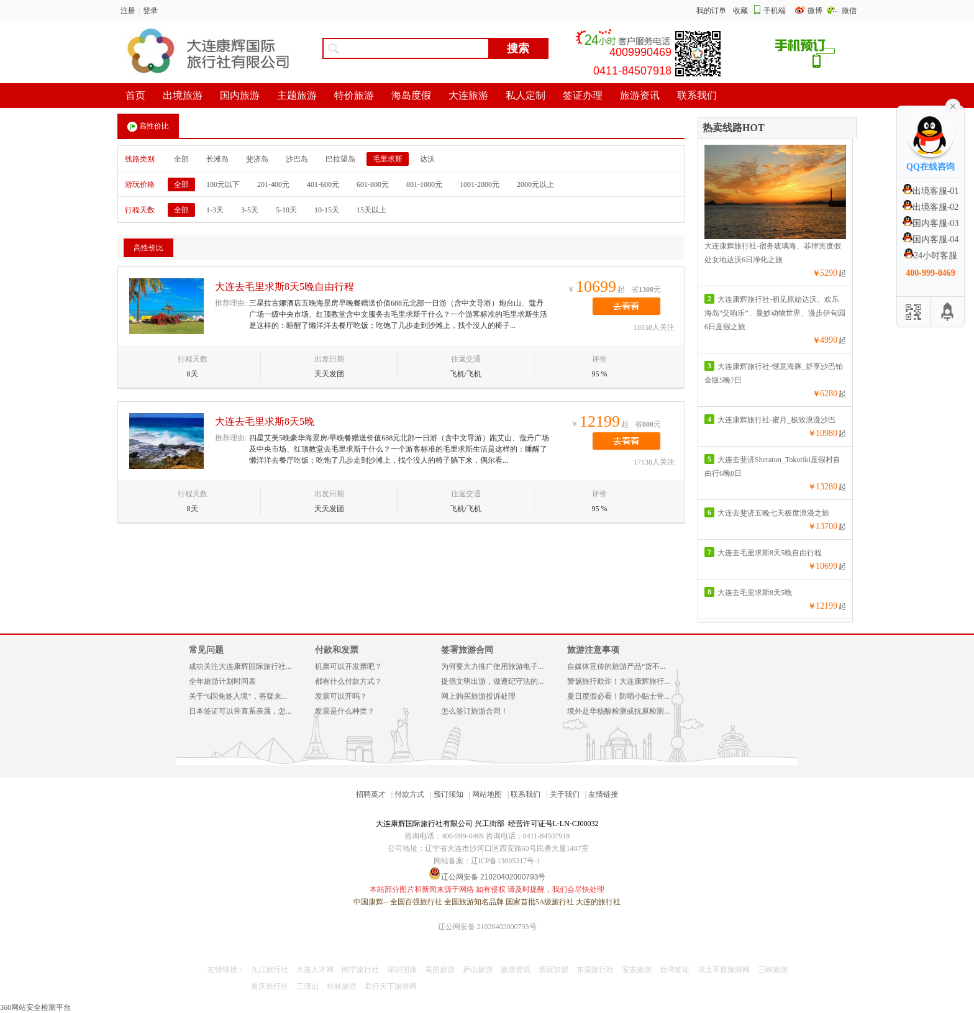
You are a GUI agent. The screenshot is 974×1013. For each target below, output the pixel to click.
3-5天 (249, 210)
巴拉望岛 (340, 159)
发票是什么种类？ (345, 711)
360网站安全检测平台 (35, 1007)
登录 (150, 10)
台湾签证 (675, 969)
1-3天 (215, 210)
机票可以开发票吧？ (348, 666)
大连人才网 (315, 969)
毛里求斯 (388, 159)
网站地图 (487, 794)
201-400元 (273, 184)
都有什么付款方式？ (348, 681)
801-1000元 (424, 184)
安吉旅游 (637, 969)
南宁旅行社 (360, 969)
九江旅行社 (269, 969)
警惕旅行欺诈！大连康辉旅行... (618, 681)
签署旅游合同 (467, 650)
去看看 (626, 306)
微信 (849, 10)
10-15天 (326, 210)
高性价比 (148, 127)
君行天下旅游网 (391, 986)
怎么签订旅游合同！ (474, 711)
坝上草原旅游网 (724, 969)
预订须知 (448, 794)
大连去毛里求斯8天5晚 (264, 421)
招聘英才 (371, 794)
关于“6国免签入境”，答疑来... (238, 696)
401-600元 (323, 184)
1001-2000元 (479, 184)
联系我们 (525, 794)
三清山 (307, 986)
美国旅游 (440, 969)
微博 (816, 10)
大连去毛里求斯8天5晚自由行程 (284, 286)
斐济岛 (257, 159)
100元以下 (223, 184)
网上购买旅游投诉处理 (478, 696)
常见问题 (206, 650)
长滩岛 (217, 159)
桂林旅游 (342, 986)
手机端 (774, 10)
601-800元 (373, 184)
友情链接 (603, 794)
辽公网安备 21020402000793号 (487, 926)
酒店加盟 (553, 969)
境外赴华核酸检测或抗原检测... (618, 711)
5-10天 (286, 210)
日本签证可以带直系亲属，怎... (240, 711)
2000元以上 (535, 184)
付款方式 (409, 794)
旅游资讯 (515, 969)
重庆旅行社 (269, 986)
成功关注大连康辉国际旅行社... (240, 666)
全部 (181, 159)
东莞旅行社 (595, 969)
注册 (128, 10)
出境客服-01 (931, 191)
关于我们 (565, 794)
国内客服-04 (931, 239)
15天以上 (371, 210)
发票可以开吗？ (341, 696)
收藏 (740, 10)
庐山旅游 (478, 969)
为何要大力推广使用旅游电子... (492, 666)
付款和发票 (336, 650)
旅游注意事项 (593, 650)
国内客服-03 (931, 223)
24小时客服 (930, 255)
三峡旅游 (773, 969)
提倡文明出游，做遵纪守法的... (492, 681)
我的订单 (711, 10)
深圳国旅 (402, 969)
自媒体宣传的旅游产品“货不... (616, 666)
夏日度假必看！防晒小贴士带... (618, 696)
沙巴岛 (297, 159)
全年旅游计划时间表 (222, 681)
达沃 (427, 159)
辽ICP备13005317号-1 (506, 860)
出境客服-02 (931, 207)
